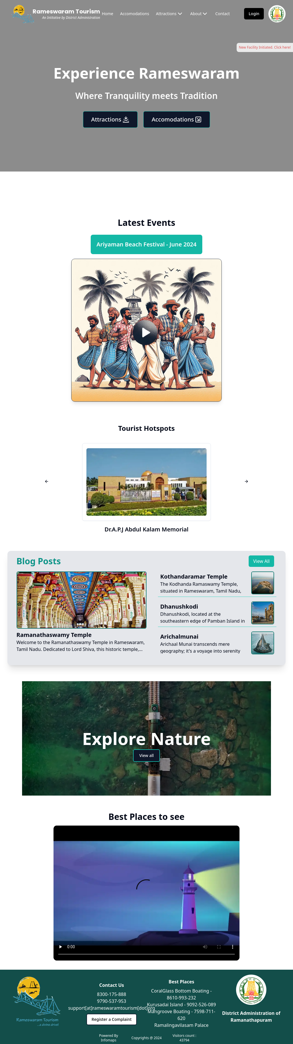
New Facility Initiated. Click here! (265, 47)
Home (107, 13)
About (199, 13)
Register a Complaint (112, 1019)
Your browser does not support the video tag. (146, 893)
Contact (222, 13)
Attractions (169, 13)
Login (254, 13)
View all (146, 755)
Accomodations (134, 13)
